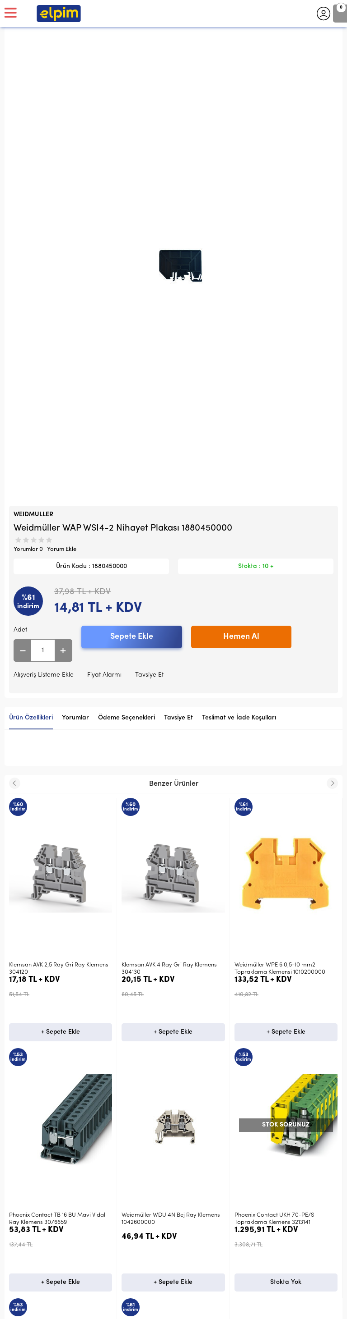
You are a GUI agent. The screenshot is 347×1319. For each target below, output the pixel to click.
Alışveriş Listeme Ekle (44, 675)
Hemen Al (241, 636)
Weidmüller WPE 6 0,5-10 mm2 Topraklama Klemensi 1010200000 (167, 968)
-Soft (126, 1307)
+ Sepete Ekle (60, 1032)
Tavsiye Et (149, 675)
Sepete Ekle (131, 636)
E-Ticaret (146, 1307)
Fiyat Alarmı (104, 675)
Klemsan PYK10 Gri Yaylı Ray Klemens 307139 (283, 968)
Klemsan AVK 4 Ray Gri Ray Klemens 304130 (56, 968)
